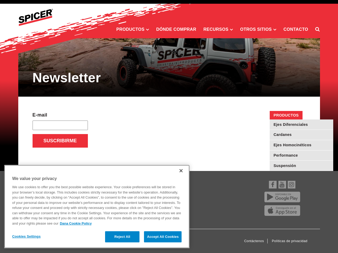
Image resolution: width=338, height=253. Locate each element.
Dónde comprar (176, 29)
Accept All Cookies (163, 237)
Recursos (218, 29)
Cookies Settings (26, 236)
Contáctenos (254, 241)
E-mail (40, 115)
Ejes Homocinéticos (293, 145)
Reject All (122, 237)
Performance (286, 155)
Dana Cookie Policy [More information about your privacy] (76, 223)
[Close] (181, 171)
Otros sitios (258, 29)
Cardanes (283, 134)
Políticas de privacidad (289, 241)
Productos (132, 29)
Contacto (295, 29)
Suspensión (285, 166)
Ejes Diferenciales (291, 124)
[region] (97, 206)
